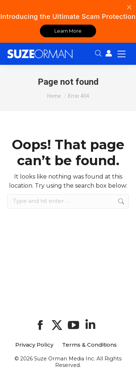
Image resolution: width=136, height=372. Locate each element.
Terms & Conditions (89, 345)
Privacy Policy (34, 345)
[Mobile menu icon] (121, 53)
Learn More (68, 31)
